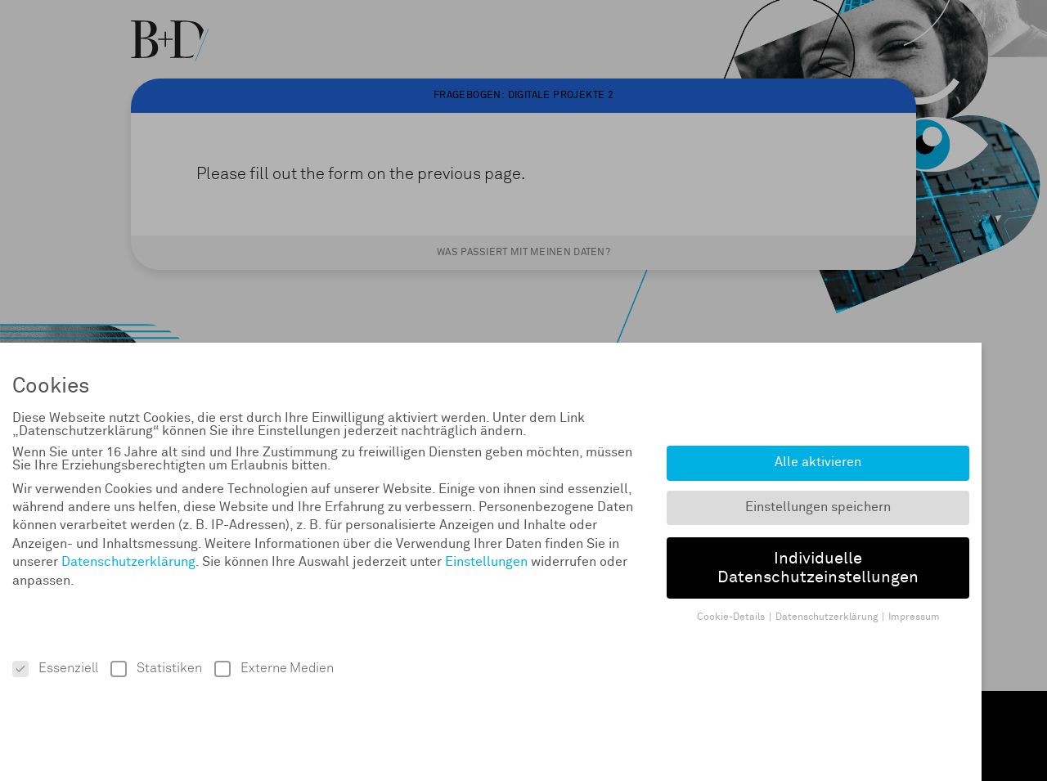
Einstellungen (486, 561)
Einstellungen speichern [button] (818, 507)
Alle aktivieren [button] (818, 462)
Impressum (914, 617)
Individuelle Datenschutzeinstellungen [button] (818, 567)
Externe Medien (274, 668)
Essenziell (55, 668)
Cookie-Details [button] (731, 617)
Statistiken (156, 668)
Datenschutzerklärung (128, 561)
